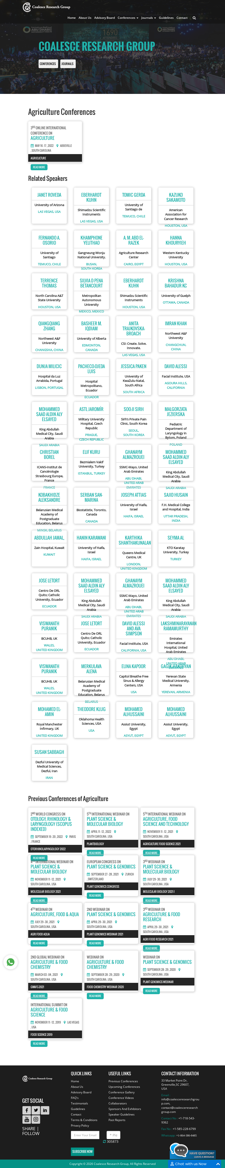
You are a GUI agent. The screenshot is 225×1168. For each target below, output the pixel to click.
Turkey (99, 473)
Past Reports (117, 1120)
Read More (39, 167)
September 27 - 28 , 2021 (103, 874)
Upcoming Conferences (124, 1087)
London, (134, 564)
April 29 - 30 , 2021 (99, 922)
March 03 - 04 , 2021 (44, 974)
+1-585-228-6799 (184, 1129)
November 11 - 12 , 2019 (46, 1022)
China (58, 350)
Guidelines (166, 18)
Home (72, 18)
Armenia (183, 692)
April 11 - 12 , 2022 (99, 831)
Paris (72, 837)
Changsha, (44, 350)
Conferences (48, 64)
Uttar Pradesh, (176, 516)
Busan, (91, 264)
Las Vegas (73, 1022)
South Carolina (96, 837)
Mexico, (85, 311)
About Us (85, 18)
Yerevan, (169, 692)
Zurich (129, 874)
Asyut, (129, 735)
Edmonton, (91, 345)
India (176, 520)
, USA (109, 837)
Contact (182, 18)
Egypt (138, 264)
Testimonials (79, 1103)
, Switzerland (95, 879)
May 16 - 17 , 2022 (42, 146)
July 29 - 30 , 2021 (155, 879)
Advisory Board (104, 18)
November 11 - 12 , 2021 (158, 831)
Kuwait (49, 554)
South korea (91, 268)
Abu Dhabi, (133, 478)
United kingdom (133, 568)
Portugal (55, 387)
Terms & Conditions (84, 1120)
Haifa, (128, 516)
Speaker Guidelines (122, 1114)
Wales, (49, 645)
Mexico (98, 311)
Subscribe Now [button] (82, 1151)
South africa (133, 392)
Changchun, (176, 345)
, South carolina (41, 151)
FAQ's (75, 1098)
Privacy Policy (80, 1125)
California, (130, 650)
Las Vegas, (46, 211)
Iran (49, 778)
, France (35, 842)
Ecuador (91, 397)
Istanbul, (85, 473)
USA (58, 211)
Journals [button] (148, 18)
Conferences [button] (128, 18)
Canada (183, 302)
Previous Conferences (123, 1081)
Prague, (91, 435)
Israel (139, 516)
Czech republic (91, 439)
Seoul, (134, 430)
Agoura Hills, (176, 383)
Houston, (173, 225)
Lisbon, (41, 387)
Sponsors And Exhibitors (125, 1109)
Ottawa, (169, 302)
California (176, 387)
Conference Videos (121, 1098)
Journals (67, 64)
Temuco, (129, 216)
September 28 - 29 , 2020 (103, 974)
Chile (140, 216)
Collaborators (118, 1103)
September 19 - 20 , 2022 (47, 837)
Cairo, (129, 264)
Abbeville (66, 146)
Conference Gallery (122, 1092)
